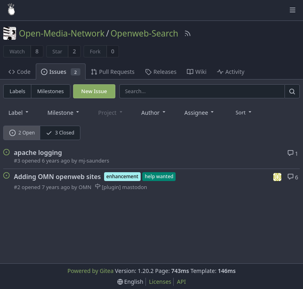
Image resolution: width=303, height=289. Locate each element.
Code (19, 71)
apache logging (38, 152)
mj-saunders (93, 160)
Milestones (50, 91)
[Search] (292, 91)
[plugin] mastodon (121, 187)
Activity (230, 71)
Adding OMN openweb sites (57, 176)
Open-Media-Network (61, 33)
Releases (160, 71)
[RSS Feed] (187, 33)
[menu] (244, 112)
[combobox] (19, 112)
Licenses (160, 281)
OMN (84, 187)
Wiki (197, 71)
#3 (17, 160)
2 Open (22, 132)
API (181, 281)
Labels (17, 91)
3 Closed (60, 132)
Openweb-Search (144, 33)
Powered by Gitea (91, 271)
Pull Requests (113, 71)
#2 (17, 187)
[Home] (11, 10)
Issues (60, 71)
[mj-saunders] (277, 176)
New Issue (94, 91)
